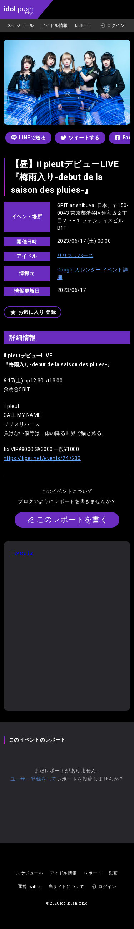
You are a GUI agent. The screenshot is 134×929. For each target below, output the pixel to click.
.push (18, 10)
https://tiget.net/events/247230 (42, 458)
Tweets (22, 553)
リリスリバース (75, 255)
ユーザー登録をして (33, 779)
